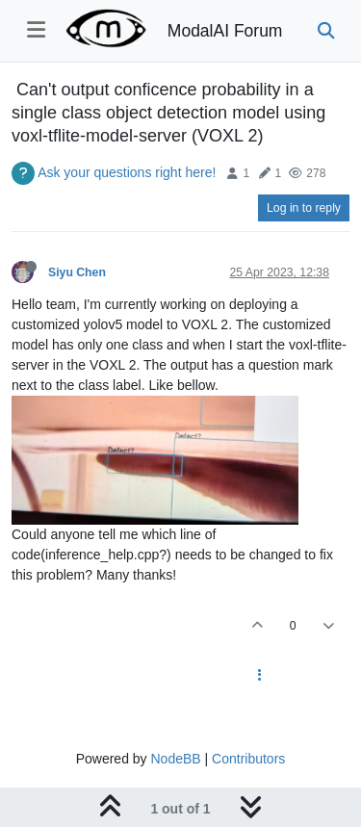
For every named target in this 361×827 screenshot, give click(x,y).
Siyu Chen (77, 272)
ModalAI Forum (225, 30)
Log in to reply (304, 208)
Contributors (248, 758)
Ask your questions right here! (127, 172)
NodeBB (175, 758)
